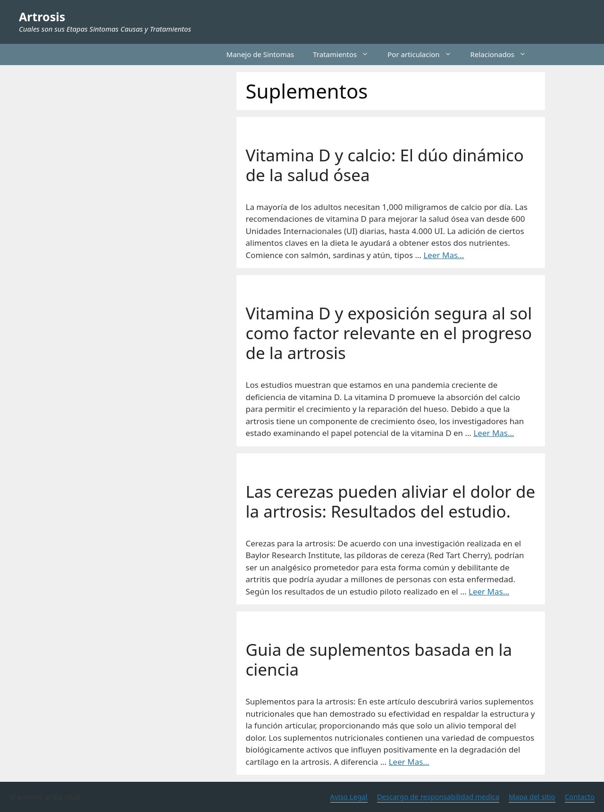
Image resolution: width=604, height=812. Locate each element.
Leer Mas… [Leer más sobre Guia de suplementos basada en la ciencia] (409, 761)
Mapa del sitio (532, 796)
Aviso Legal (349, 796)
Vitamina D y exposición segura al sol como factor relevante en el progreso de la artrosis (389, 333)
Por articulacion (424, 54)
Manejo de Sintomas (260, 54)
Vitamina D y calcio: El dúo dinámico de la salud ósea (385, 165)
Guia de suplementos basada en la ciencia (379, 659)
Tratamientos (345, 54)
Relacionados (503, 54)
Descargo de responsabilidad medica (438, 796)
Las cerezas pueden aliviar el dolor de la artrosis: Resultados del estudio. (391, 501)
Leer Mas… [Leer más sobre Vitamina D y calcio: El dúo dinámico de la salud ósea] (443, 255)
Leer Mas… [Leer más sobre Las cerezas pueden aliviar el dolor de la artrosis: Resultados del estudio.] (489, 591)
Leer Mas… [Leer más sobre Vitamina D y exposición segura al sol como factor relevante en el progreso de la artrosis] (493, 432)
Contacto (580, 796)
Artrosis (42, 16)
